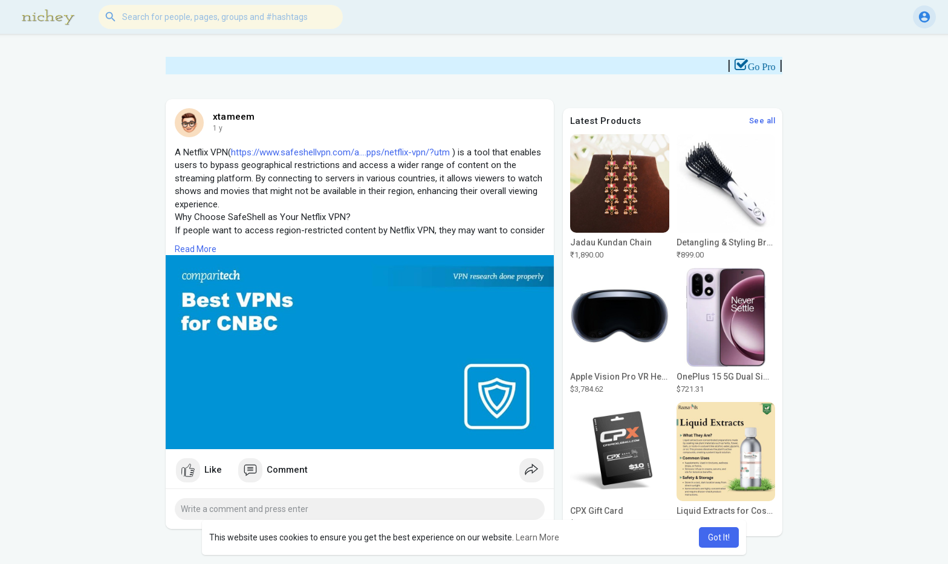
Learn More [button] (537, 537)
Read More (195, 249)
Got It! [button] (719, 537)
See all (762, 120)
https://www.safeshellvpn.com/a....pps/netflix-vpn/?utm (340, 152)
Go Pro (766, 67)
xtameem (234, 116)
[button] (221, 17)
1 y (217, 128)
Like (199, 470)
